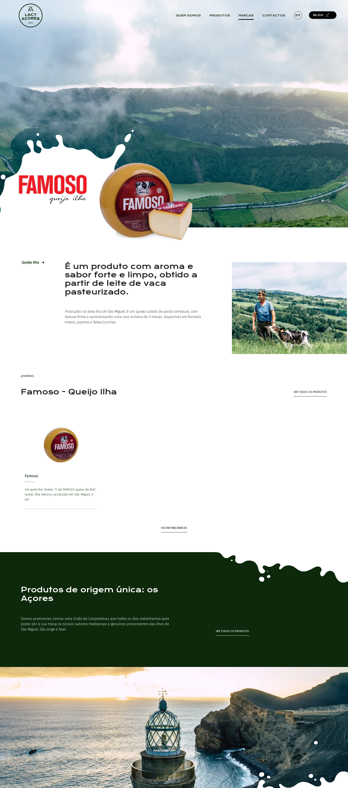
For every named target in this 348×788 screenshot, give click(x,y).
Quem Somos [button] (188, 15)
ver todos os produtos (310, 392)
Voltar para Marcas (174, 527)
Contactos (273, 15)
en (297, 15)
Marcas (246, 15)
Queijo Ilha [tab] (33, 262)
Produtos (220, 15)
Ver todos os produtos (232, 631)
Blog (321, 15)
